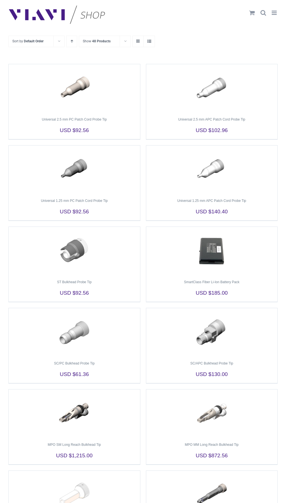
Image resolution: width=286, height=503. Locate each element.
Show (97, 41)
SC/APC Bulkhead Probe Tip (211, 363)
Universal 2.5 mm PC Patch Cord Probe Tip (74, 119)
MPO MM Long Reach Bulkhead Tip (212, 445)
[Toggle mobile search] (263, 13)
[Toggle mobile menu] (275, 13)
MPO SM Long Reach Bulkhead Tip (74, 445)
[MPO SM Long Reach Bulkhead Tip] (74, 413)
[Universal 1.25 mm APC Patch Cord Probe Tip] (212, 169)
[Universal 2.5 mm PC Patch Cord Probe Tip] (74, 88)
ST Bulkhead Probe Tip (74, 282)
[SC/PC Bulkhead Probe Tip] (74, 332)
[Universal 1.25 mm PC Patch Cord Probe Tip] (74, 169)
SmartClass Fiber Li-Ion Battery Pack (211, 282)
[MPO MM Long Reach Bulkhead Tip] (212, 413)
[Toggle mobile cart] (252, 13)
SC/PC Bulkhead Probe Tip (74, 363)
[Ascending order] (71, 41)
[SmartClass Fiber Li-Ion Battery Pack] (212, 250)
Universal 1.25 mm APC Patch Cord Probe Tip (211, 201)
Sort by (28, 41)
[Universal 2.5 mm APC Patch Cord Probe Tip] (212, 88)
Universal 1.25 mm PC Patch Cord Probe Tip (74, 201)
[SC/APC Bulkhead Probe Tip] (212, 332)
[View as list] (149, 41)
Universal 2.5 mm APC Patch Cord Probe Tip (211, 119)
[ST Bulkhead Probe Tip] (74, 250)
